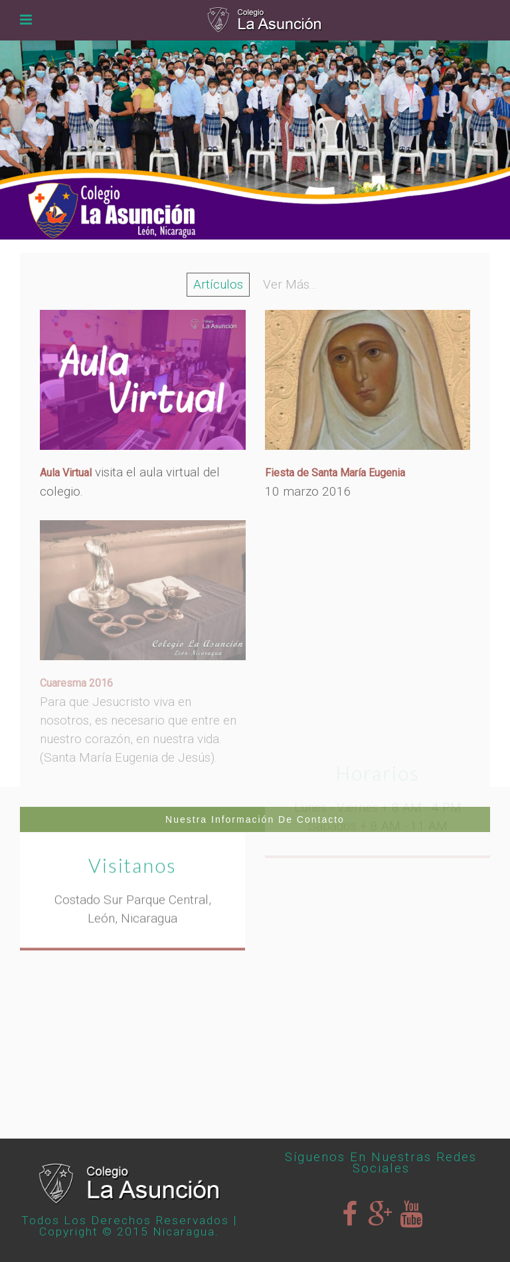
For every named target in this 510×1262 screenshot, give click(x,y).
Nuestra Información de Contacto (255, 819)
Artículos (218, 284)
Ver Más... (290, 284)
